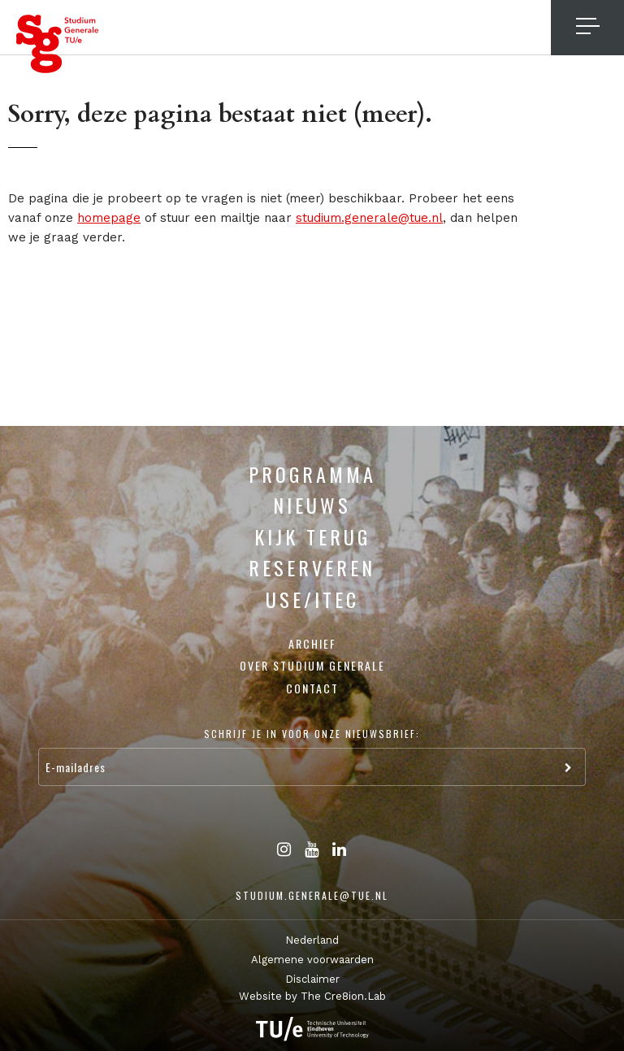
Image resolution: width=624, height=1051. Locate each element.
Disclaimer (312, 979)
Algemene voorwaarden (312, 959)
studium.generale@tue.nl (369, 218)
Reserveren (312, 567)
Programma (312, 474)
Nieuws (312, 504)
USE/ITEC (312, 599)
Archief (312, 643)
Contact (312, 688)
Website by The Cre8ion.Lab (312, 996)
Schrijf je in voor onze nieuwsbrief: (312, 733)
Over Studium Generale (312, 665)
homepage (109, 218)
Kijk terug (312, 536)
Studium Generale (57, 44)
